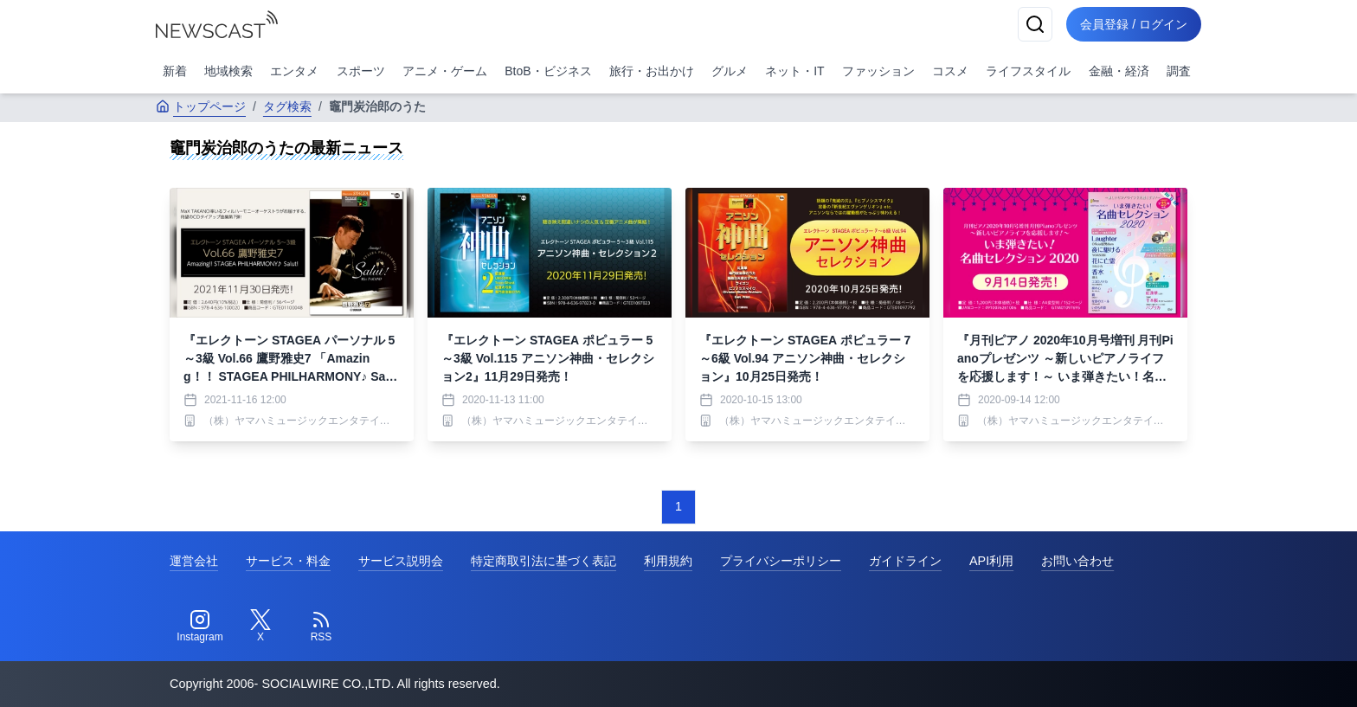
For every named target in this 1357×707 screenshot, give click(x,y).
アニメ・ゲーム (444, 71)
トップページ (201, 106)
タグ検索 (287, 106)
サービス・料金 (288, 561)
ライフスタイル (1028, 71)
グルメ (729, 71)
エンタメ (294, 71)
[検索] (1035, 24)
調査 (1179, 71)
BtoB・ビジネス (548, 71)
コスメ (950, 71)
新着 (175, 71)
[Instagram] (200, 626)
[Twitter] (260, 626)
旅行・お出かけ (651, 71)
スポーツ (361, 71)
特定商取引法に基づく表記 (543, 561)
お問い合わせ (1077, 561)
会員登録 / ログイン (1133, 24)
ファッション (878, 71)
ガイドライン (905, 561)
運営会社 (194, 561)
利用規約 (668, 561)
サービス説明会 (400, 561)
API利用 (991, 561)
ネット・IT (794, 71)
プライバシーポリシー (780, 561)
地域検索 (228, 71)
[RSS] (321, 626)
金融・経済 (1119, 71)
